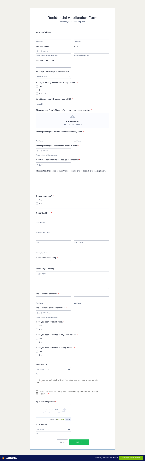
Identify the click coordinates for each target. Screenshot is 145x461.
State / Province (79, 242)
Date (37, 374)
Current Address (44, 213)
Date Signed (41, 424)
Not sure (42, 93)
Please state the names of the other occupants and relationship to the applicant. (71, 171)
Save (62, 442)
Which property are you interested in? (53, 71)
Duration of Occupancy (47, 257)
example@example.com (81, 55)
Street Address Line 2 (43, 232)
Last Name (77, 41)
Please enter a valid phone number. (47, 55)
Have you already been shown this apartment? (57, 82)
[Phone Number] (53, 51)
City (37, 242)
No (40, 90)
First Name (39, 41)
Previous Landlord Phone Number (51, 308)
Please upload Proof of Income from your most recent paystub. (64, 110)
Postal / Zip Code (41, 253)
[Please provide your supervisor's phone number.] (53, 150)
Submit (79, 442)
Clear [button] (68, 419)
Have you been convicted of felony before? (55, 348)
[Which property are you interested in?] (53, 76)
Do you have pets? (45, 196)
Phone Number (43, 46)
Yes (40, 86)
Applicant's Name (44, 32)
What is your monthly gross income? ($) (54, 99)
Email (77, 46)
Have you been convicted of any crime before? (57, 335)
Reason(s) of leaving (45, 269)
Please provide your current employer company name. (60, 131)
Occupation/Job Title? (46, 60)
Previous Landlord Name (47, 294)
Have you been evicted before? (50, 322)
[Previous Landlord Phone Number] (53, 312)
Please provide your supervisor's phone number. (57, 146)
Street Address (40, 222)
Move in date (41, 364)
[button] (72, 120)
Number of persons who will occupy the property (58, 160)
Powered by (57, 419)
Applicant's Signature (46, 401)
